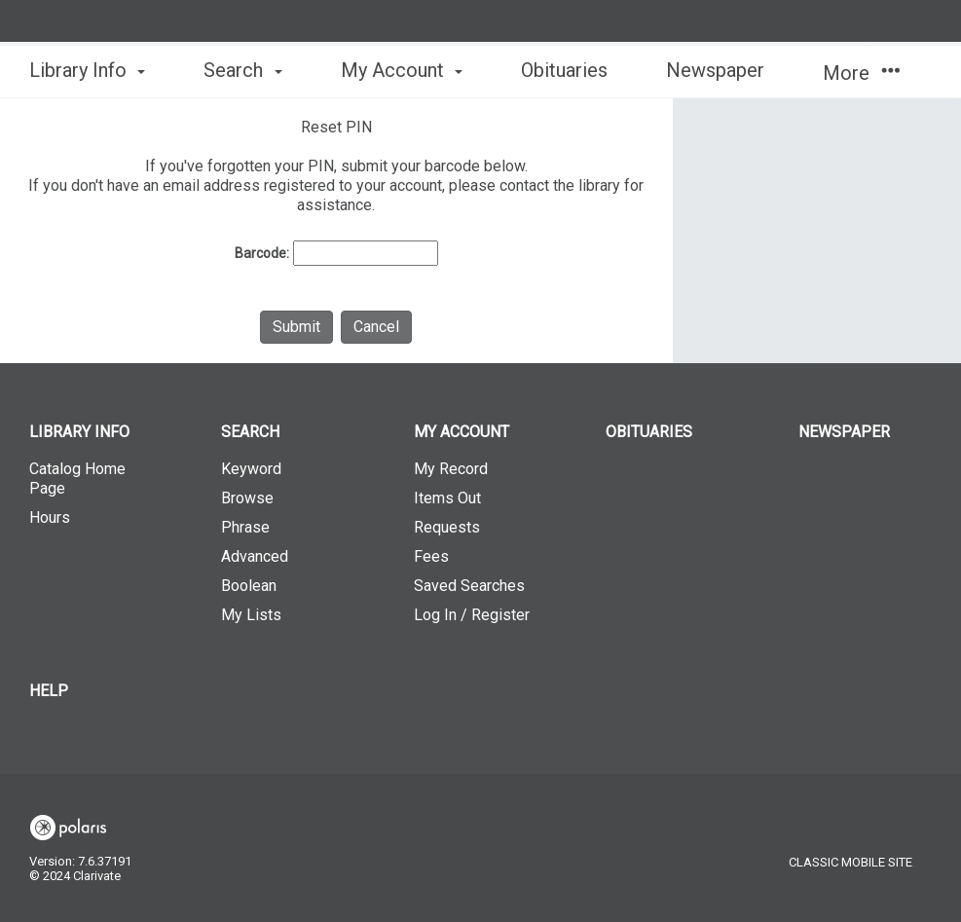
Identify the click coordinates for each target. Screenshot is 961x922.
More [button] (861, 73)
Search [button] (242, 70)
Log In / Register (472, 615)
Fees (431, 556)
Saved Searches (469, 585)
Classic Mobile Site (850, 862)
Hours (49, 517)
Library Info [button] (87, 70)
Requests (447, 527)
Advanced (254, 556)
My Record (451, 469)
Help (48, 691)
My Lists (251, 615)
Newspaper (715, 70)
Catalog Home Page (77, 479)
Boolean (249, 585)
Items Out (447, 498)
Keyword (251, 469)
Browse (247, 498)
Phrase (245, 527)
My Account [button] (401, 70)
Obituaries (564, 70)
